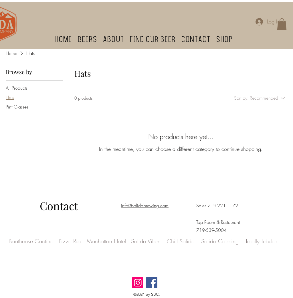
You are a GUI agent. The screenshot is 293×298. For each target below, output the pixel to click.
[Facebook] (151, 282)
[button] (282, 24)
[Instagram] (137, 282)
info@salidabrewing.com (145, 205)
